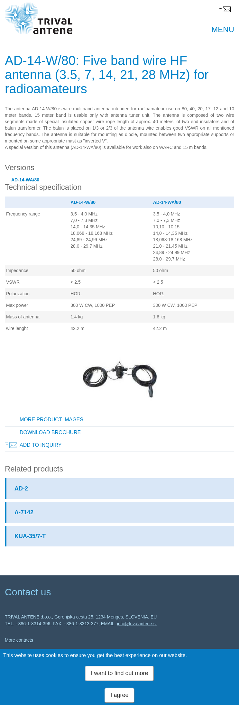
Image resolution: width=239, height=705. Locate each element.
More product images (51, 419)
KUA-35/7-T (30, 536)
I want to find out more (119, 677)
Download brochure (50, 432)
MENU (222, 29)
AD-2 (21, 488)
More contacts (19, 640)
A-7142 (23, 512)
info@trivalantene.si (137, 623)
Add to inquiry (41, 445)
